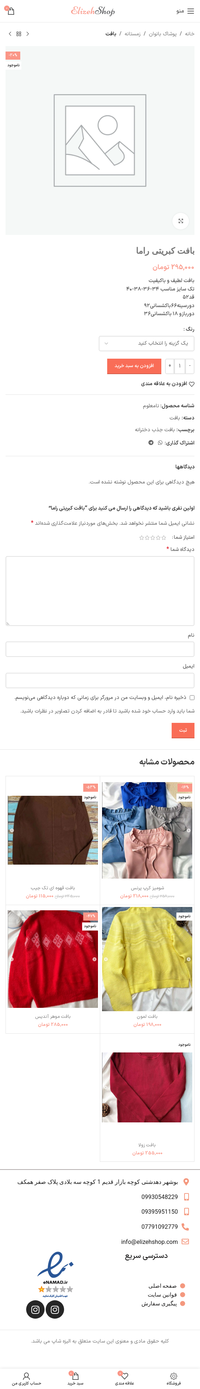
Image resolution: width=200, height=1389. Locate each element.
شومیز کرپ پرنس (147, 888)
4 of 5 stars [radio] (147, 537)
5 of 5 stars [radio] (141, 537)
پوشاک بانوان (163, 34)
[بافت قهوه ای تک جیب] (53, 830)
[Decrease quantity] (189, 366)
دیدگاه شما (180, 550)
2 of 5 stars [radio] (158, 537)
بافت (110, 34)
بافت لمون (147, 1016)
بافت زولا (147, 1145)
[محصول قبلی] (27, 34)
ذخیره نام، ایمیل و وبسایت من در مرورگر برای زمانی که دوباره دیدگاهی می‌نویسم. (100, 697)
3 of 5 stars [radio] (152, 537)
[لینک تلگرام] (151, 443)
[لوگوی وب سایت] (96, 11)
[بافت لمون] (147, 959)
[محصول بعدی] (10, 34)
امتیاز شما (184, 537)
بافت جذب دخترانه (155, 430)
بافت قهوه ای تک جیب (53, 888)
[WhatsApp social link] (160, 443)
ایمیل (188, 666)
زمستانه (132, 34)
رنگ (190, 329)
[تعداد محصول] (179, 366)
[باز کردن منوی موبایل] (185, 11)
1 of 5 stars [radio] (163, 537)
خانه (189, 34)
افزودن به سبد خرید (134, 366)
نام (191, 635)
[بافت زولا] (147, 1087)
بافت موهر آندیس (53, 1016)
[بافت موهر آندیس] (53, 959)
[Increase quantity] (169, 366)
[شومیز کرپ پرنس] (147, 830)
